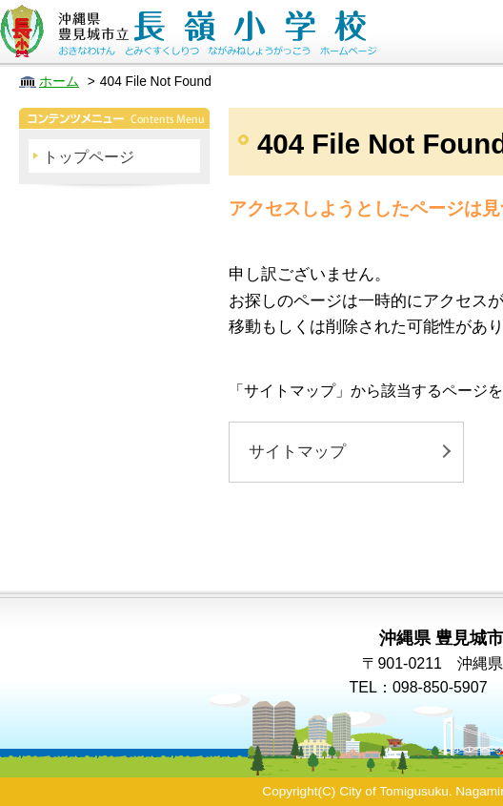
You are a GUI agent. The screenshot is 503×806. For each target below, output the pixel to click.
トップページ (88, 157)
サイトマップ (297, 452)
